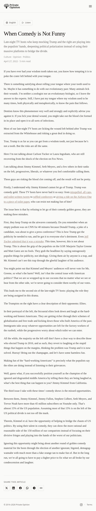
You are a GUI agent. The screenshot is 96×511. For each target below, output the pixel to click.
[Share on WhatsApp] (27, 488)
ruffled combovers (43, 196)
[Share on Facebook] (20, 488)
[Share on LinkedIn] (13, 488)
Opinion (17, 56)
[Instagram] (81, 504)
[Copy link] (41, 488)
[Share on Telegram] (34, 488)
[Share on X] (6, 488)
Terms (89, 504)
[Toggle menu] (90, 6)
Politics (26, 56)
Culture (7, 56)
